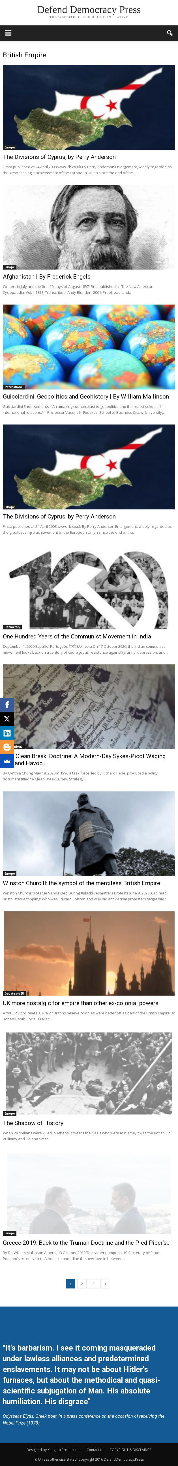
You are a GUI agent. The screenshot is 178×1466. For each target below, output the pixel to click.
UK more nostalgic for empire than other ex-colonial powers (80, 1003)
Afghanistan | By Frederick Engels (47, 276)
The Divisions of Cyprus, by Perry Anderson (59, 157)
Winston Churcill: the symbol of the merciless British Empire (81, 883)
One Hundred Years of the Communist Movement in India (77, 636)
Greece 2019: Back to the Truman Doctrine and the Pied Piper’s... (87, 1242)
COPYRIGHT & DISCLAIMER (130, 1449)
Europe (10, 147)
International (14, 387)
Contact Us (95, 1449)
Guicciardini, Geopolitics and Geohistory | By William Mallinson (86, 396)
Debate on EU (14, 993)
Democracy (12, 627)
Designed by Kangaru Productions (54, 1449)
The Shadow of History (33, 1123)
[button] (170, 33)
